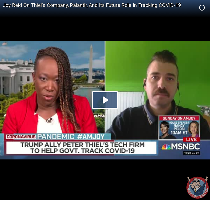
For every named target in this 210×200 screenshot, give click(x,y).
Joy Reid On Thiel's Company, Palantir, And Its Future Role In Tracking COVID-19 (92, 5)
